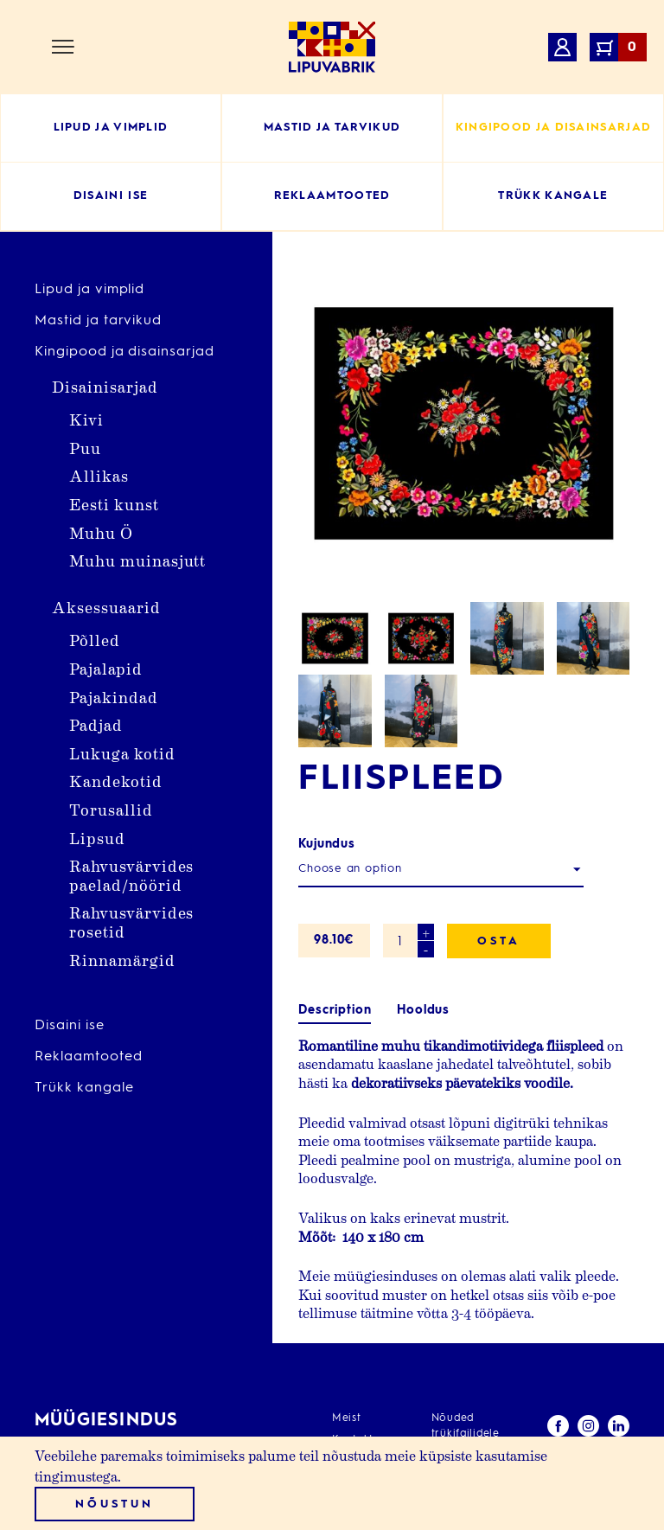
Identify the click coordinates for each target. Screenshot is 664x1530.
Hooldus (423, 858)
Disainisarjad (104, 386)
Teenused (357, 1372)
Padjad (96, 724)
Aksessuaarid (106, 607)
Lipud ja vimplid (89, 290)
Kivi (86, 419)
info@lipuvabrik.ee (94, 1425)
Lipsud (97, 837)
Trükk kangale (84, 1088)
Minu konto (462, 1409)
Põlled (94, 639)
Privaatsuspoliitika (480, 1365)
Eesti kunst (114, 504)
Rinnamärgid (122, 959)
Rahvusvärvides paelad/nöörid (131, 875)
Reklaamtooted (88, 1057)
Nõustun (114, 1504)
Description (334, 858)
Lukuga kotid (122, 753)
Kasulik (350, 1415)
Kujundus (326, 693)
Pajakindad (113, 696)
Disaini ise (70, 1026)
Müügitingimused (477, 1387)
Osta (498, 789)
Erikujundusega (373, 1393)
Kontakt (353, 1350)
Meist (346, 1328)
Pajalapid (106, 668)
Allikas (99, 475)
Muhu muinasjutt (137, 560)
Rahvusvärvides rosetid (131, 921)
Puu (85, 447)
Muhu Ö (101, 532)
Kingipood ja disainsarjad (124, 352)
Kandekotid (116, 780)
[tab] (334, 858)
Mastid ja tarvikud (98, 321)
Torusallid (111, 809)
